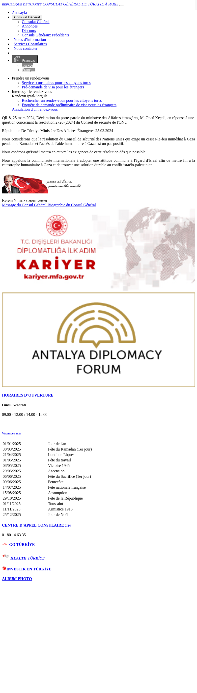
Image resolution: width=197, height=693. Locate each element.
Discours (29, 30)
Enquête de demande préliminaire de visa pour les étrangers (69, 105)
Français (25, 59)
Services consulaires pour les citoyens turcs (56, 82)
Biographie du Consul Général (72, 205)
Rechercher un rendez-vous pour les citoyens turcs (62, 100)
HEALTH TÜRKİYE (27, 558)
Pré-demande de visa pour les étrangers (53, 87)
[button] (98, 433)
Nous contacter (25, 48)
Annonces (30, 26)
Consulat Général (27, 17)
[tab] (98, 395)
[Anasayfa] (19, 12)
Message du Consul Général (25, 205)
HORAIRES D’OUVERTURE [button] (28, 395)
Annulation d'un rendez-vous (35, 109)
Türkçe (27, 65)
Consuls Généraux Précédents (45, 35)
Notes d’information (30, 39)
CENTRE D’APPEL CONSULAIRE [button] (36, 525)
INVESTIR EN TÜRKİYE (27, 569)
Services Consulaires (30, 44)
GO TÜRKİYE (22, 544)
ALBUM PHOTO (17, 579)
